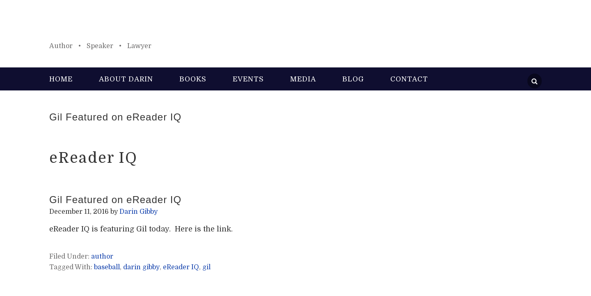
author (102, 256)
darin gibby (141, 267)
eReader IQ (181, 267)
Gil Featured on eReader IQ (115, 117)
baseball (107, 267)
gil (206, 267)
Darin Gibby (295, 24)
